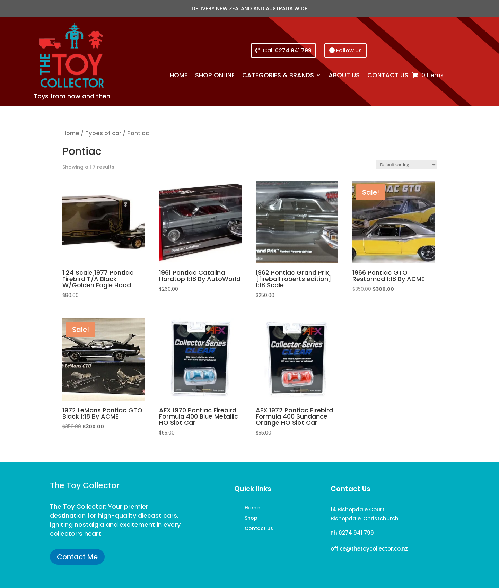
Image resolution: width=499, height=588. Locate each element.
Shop (251, 518)
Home (178, 76)
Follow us (349, 50)
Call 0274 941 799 (287, 50)
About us (344, 76)
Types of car (103, 133)
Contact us (387, 76)
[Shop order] (406, 164)
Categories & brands (278, 76)
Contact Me (77, 557)
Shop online (215, 76)
